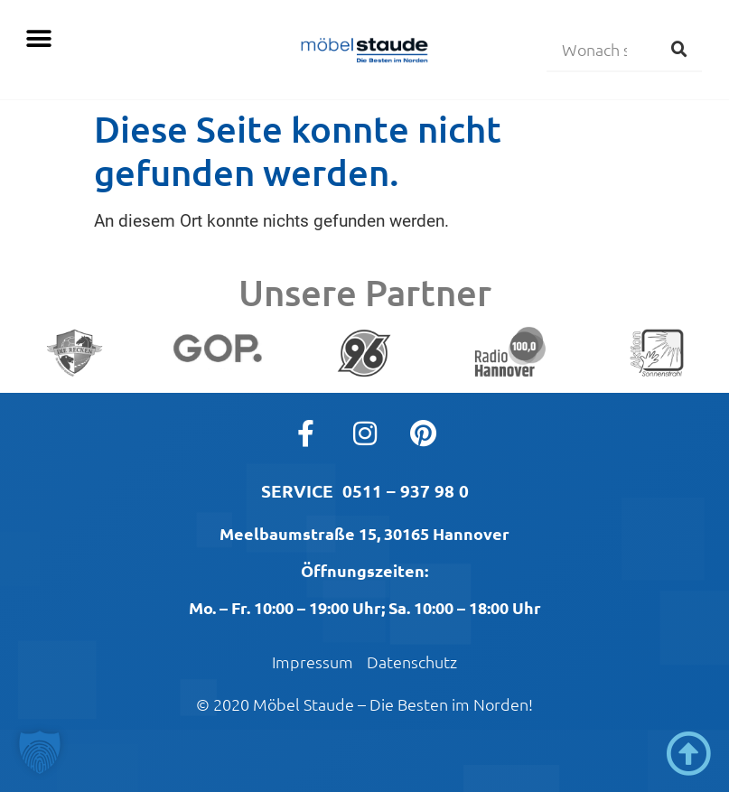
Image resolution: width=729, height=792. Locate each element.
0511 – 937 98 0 (405, 491)
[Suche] (679, 48)
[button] (38, 38)
